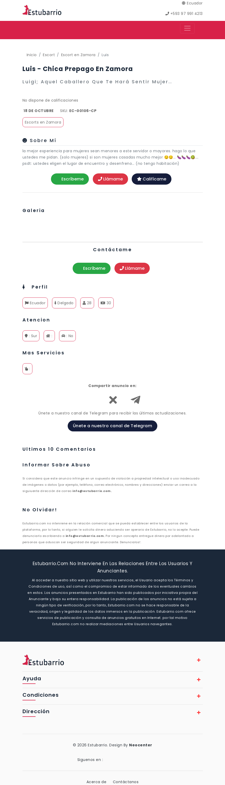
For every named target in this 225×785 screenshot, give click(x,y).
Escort (49, 54)
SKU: (64, 110)
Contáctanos (126, 781)
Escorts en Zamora (43, 122)
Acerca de (96, 781)
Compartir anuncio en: (112, 385)
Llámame (110, 179)
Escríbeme (70, 179)
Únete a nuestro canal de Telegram (112, 426)
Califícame (151, 179)
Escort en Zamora (78, 54)
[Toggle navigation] (187, 28)
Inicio (32, 54)
